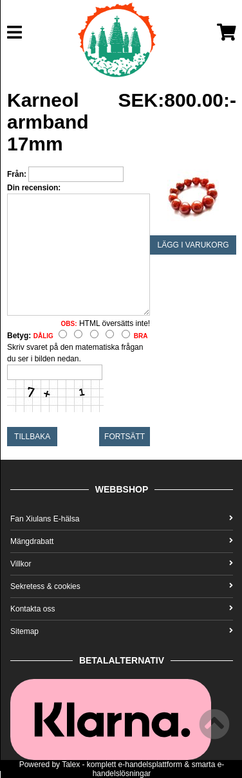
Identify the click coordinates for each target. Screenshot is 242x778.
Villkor (121, 563)
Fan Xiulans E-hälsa (121, 518)
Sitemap (121, 631)
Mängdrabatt (121, 541)
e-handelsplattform (150, 764)
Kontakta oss (121, 608)
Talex (71, 764)
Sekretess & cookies (121, 586)
